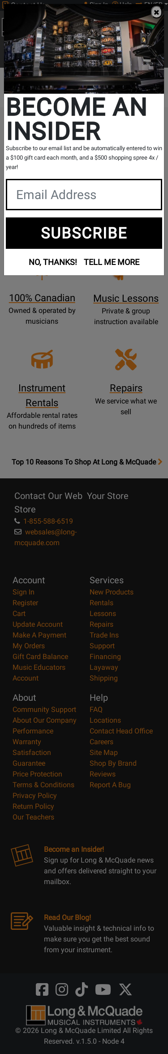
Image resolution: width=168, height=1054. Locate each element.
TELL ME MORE (111, 262)
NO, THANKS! (53, 262)
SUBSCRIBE (84, 233)
